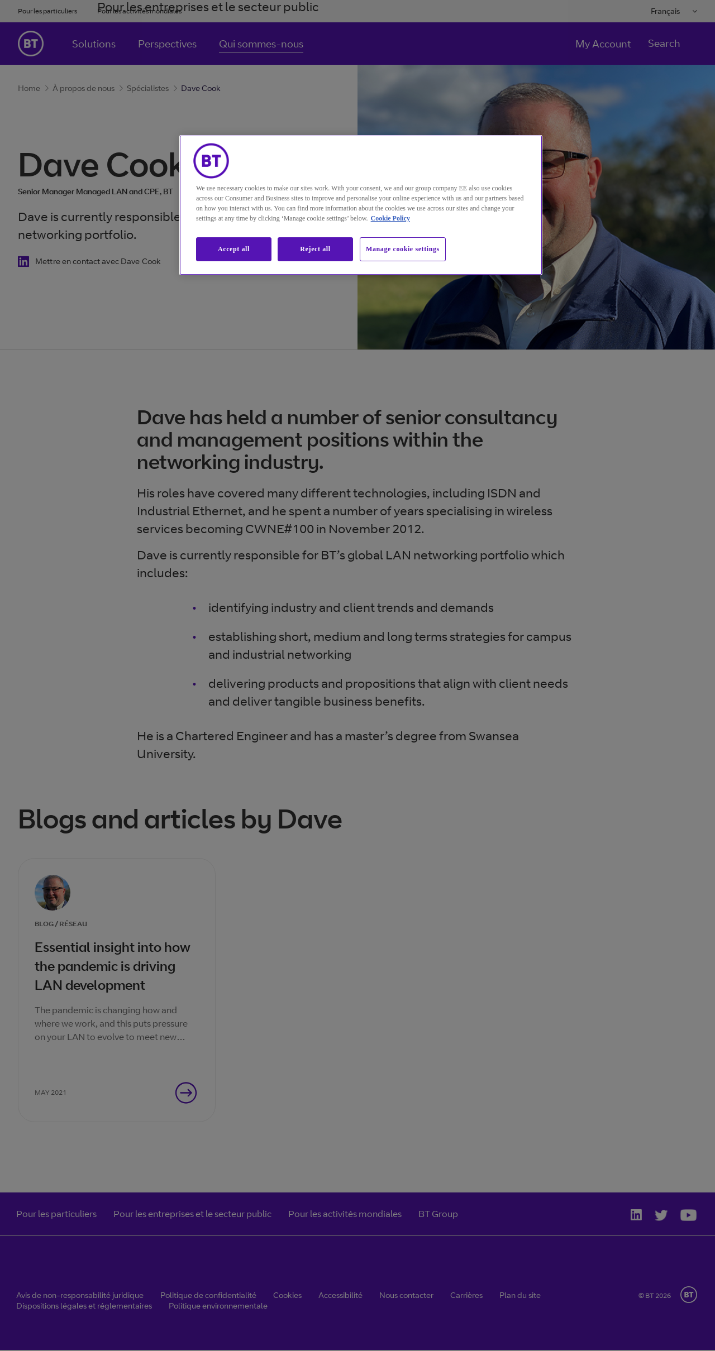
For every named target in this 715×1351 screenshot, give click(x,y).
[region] (360, 205)
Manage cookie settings (403, 249)
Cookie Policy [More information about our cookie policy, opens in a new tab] (390, 218)
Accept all (234, 249)
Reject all (315, 249)
